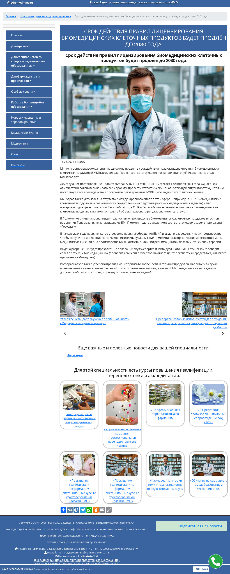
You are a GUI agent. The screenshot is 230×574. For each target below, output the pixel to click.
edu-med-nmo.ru (20, 2)
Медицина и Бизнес (24, 132)
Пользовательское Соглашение (98, 560)
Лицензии (47, 560)
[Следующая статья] (222, 334)
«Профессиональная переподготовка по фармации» (165, 400)
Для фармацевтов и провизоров (25, 78)
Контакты (18, 165)
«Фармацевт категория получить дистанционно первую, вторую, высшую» (165, 471)
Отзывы (60, 560)
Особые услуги (22, 91)
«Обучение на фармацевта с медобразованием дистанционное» (208, 471)
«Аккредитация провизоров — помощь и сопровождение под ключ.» (208, 402)
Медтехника (19, 143)
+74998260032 (89, 556)
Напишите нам (67, 556)
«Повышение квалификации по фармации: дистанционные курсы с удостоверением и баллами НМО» (79, 477)
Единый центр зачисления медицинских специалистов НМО (134, 2)
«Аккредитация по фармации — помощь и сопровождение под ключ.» (79, 404)
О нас (15, 154)
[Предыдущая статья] (65, 334)
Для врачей (19, 46)
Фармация (75, 355)
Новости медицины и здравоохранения (26, 119)
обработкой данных (82, 569)
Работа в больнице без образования (27, 104)
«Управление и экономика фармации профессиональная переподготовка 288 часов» (122, 414)
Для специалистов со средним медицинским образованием (28, 61)
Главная (16, 35)
